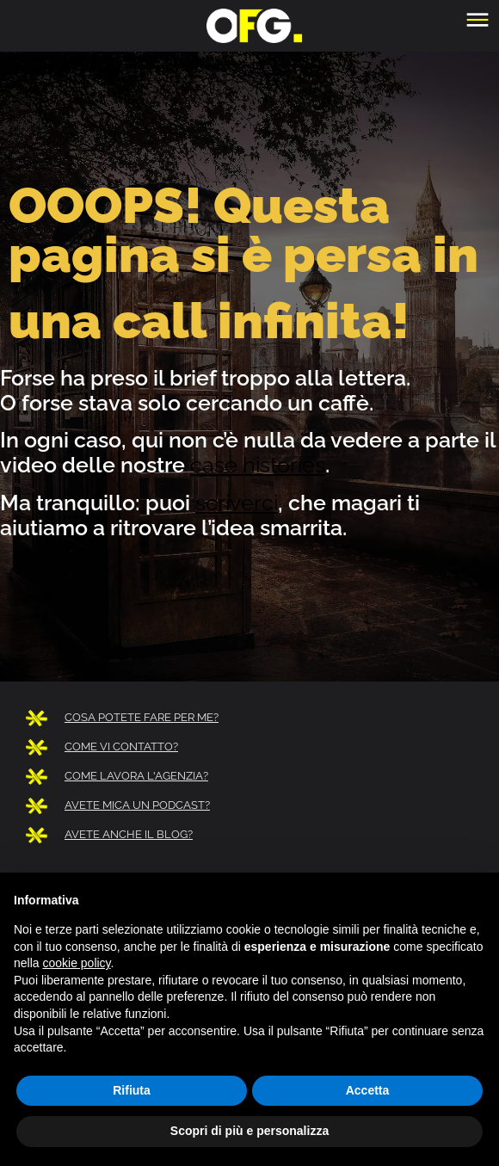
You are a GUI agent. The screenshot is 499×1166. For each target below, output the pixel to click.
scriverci (236, 502)
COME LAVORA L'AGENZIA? (136, 775)
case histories (257, 465)
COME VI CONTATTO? (121, 746)
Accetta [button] (368, 1090)
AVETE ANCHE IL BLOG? (129, 834)
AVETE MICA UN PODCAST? (137, 805)
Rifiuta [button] (132, 1090)
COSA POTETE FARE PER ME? (142, 717)
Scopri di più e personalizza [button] (249, 1131)
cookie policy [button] (76, 963)
